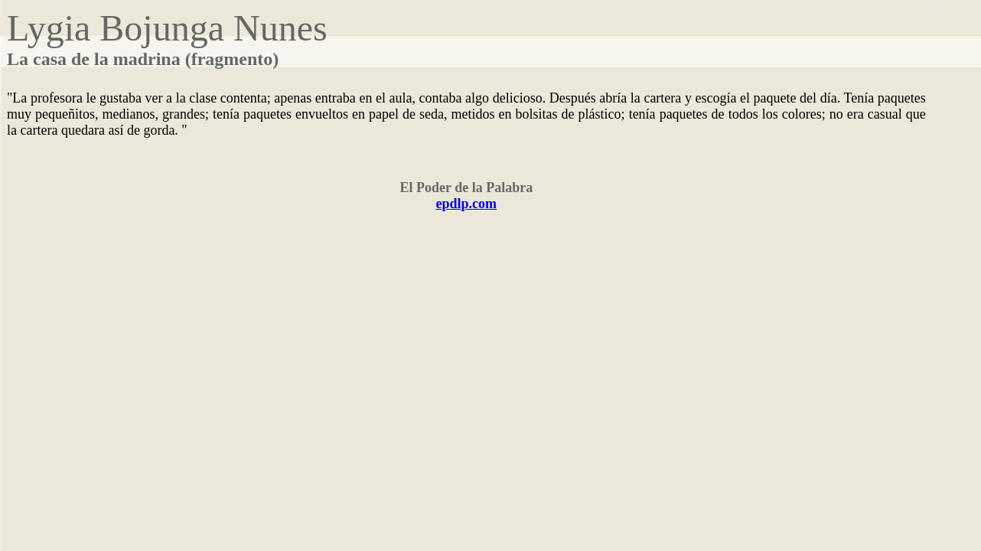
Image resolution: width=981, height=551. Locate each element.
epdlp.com (466, 203)
